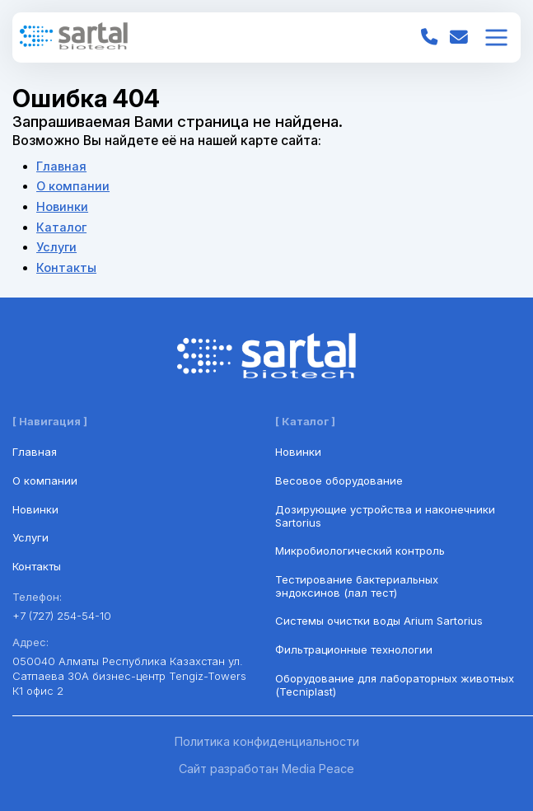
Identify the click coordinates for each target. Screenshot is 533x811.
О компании (73, 186)
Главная (61, 166)
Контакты (66, 267)
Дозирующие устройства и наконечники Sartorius (385, 516)
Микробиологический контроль (360, 550)
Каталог (61, 227)
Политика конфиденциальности (267, 741)
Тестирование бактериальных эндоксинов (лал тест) (356, 586)
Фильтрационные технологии (353, 649)
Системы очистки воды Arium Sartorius (379, 620)
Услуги (56, 247)
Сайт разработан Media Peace (266, 769)
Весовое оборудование (339, 480)
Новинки (62, 206)
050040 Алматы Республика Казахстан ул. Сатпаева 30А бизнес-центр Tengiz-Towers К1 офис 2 (129, 675)
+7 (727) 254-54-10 (61, 615)
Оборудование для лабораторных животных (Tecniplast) (394, 685)
